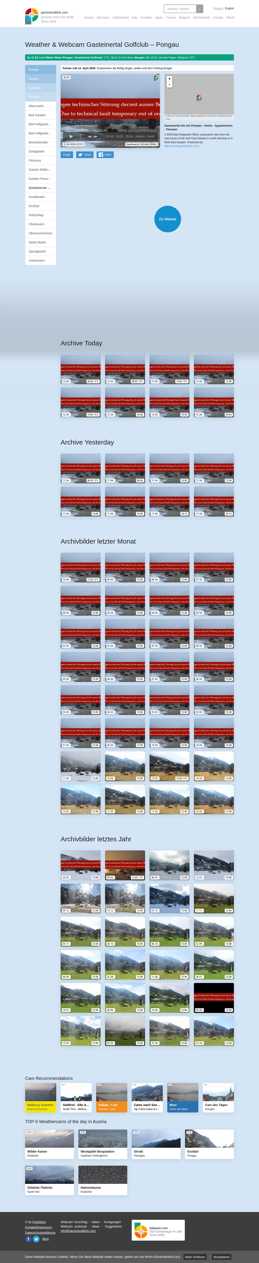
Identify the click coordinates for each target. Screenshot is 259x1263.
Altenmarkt (36, 106)
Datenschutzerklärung (40, 1232)
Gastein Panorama (42, 178)
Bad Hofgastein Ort (42, 133)
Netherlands (201, 17)
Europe (218, 17)
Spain (159, 17)
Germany (103, 17)
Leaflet (168, 116)
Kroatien (146, 17)
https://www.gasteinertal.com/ (181, 145)
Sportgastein (37, 251)
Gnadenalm (37, 197)
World (230, 17)
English (229, 8)
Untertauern (37, 260)
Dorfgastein (37, 151)
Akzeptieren (221, 1257)
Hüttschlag (36, 215)
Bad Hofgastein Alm (42, 124)
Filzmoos (35, 160)
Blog (45, 1238)
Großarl (34, 206)
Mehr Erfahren (195, 1257)
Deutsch (218, 8)
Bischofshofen (38, 142)
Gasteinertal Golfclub (42, 188)
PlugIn (67, 154)
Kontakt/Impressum (38, 1227)
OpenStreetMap (182, 116)
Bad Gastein (37, 115)
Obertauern (36, 224)
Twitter (36, 1239)
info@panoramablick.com (78, 1230)
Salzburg (35, 88)
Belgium (184, 17)
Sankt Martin (37, 242)
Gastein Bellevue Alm (42, 169)
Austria (89, 17)
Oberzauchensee (40, 233)
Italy (134, 17)
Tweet (87, 154)
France (171, 17)
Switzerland (121, 17)
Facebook (28, 1239)
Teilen (107, 154)
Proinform (39, 1222)
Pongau (34, 97)
